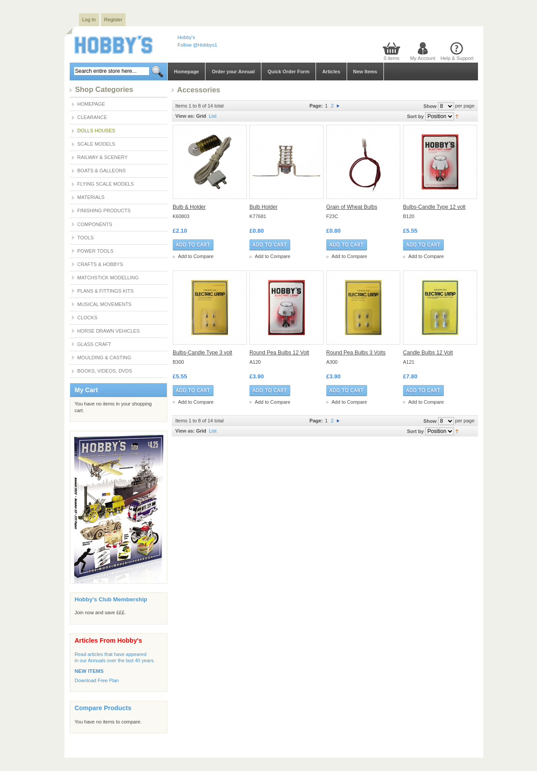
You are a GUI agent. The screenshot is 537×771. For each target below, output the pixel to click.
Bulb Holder (263, 207)
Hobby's (186, 37)
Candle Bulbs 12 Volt (428, 353)
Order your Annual (233, 71)
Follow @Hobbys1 (197, 45)
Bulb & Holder (189, 207)
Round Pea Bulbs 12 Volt (279, 353)
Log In (89, 19)
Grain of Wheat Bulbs (351, 207)
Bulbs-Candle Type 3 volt (202, 353)
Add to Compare (195, 256)
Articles (331, 71)
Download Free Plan (97, 680)
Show (429, 106)
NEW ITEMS (89, 671)
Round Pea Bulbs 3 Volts (356, 353)
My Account (422, 58)
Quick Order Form (288, 71)
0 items (391, 58)
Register (113, 19)
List (213, 116)
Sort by (415, 116)
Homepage (186, 71)
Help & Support (457, 58)
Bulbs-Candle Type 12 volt (434, 207)
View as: (185, 116)
